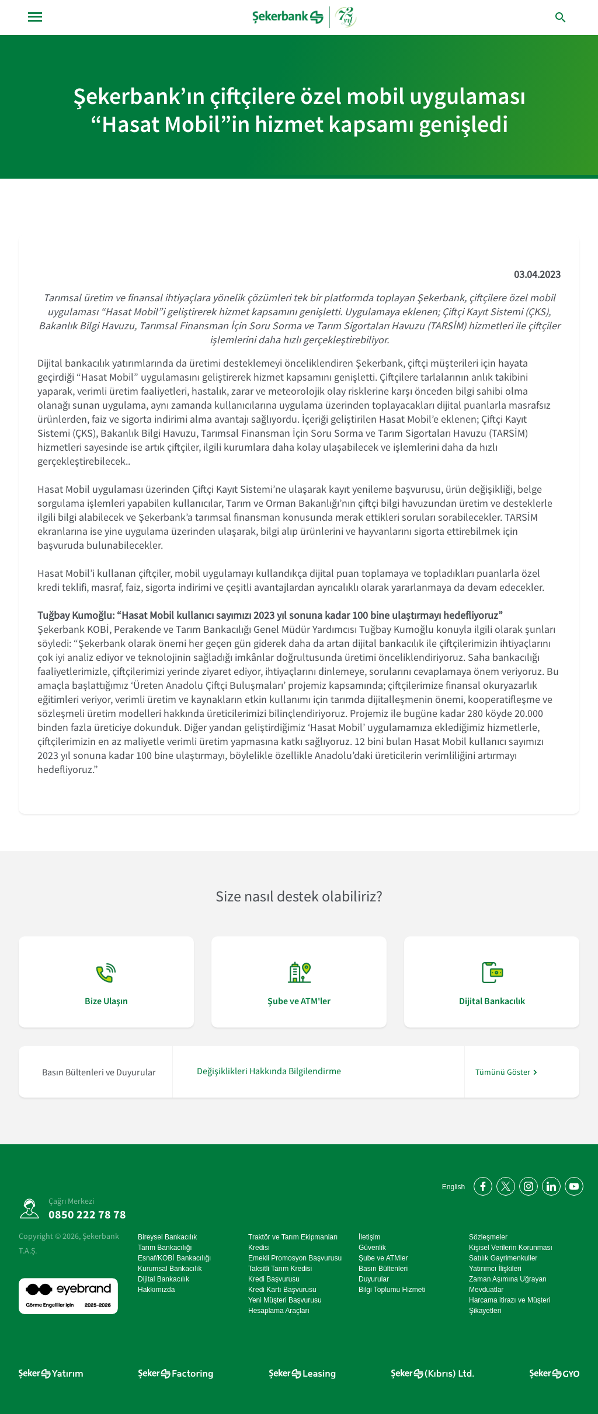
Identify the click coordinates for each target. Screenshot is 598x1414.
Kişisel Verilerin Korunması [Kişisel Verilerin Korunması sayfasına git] (510, 1248)
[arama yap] (536, 17)
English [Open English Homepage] (453, 1187)
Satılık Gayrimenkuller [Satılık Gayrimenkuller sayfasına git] (503, 1258)
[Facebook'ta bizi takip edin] (481, 1184)
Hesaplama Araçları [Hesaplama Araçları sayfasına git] (279, 1311)
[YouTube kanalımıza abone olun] (572, 1184)
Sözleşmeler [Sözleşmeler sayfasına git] (488, 1237)
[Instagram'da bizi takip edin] (526, 1184)
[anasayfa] (306, 17)
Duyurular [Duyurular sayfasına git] (374, 1279)
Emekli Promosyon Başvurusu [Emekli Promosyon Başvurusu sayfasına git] (295, 1258)
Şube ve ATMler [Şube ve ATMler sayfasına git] (383, 1258)
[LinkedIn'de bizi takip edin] (549, 1184)
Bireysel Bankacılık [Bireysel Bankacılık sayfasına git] (167, 1237)
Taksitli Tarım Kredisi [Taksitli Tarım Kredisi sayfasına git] (280, 1269)
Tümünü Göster (502, 1072)
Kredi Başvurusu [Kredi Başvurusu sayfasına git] (274, 1279)
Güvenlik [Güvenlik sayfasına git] (372, 1248)
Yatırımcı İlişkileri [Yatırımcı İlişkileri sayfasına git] (495, 1269)
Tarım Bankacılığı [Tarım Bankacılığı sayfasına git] (165, 1248)
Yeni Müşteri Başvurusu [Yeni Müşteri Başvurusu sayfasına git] (285, 1300)
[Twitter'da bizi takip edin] (503, 1184)
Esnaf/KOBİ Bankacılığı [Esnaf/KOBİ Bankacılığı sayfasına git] (174, 1258)
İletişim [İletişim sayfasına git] (369, 1237)
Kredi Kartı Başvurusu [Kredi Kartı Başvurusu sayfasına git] (282, 1290)
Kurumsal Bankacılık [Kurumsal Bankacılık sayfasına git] (169, 1269)
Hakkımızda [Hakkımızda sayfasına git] (156, 1290)
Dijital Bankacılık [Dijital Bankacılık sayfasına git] (163, 1279)
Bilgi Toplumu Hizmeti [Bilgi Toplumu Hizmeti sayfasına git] (392, 1290)
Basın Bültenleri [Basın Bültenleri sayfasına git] (383, 1269)
